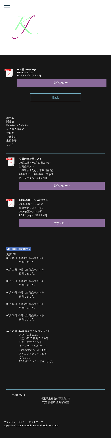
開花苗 (10, 121)
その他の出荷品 (15, 129)
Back (55, 97)
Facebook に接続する (18, 248)
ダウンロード (62, 82)
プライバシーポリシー (15, 422)
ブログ (10, 133)
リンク (10, 144)
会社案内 (11, 136)
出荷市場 (11, 140)
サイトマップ (36, 422)
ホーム (10, 117)
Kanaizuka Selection (17, 125)
